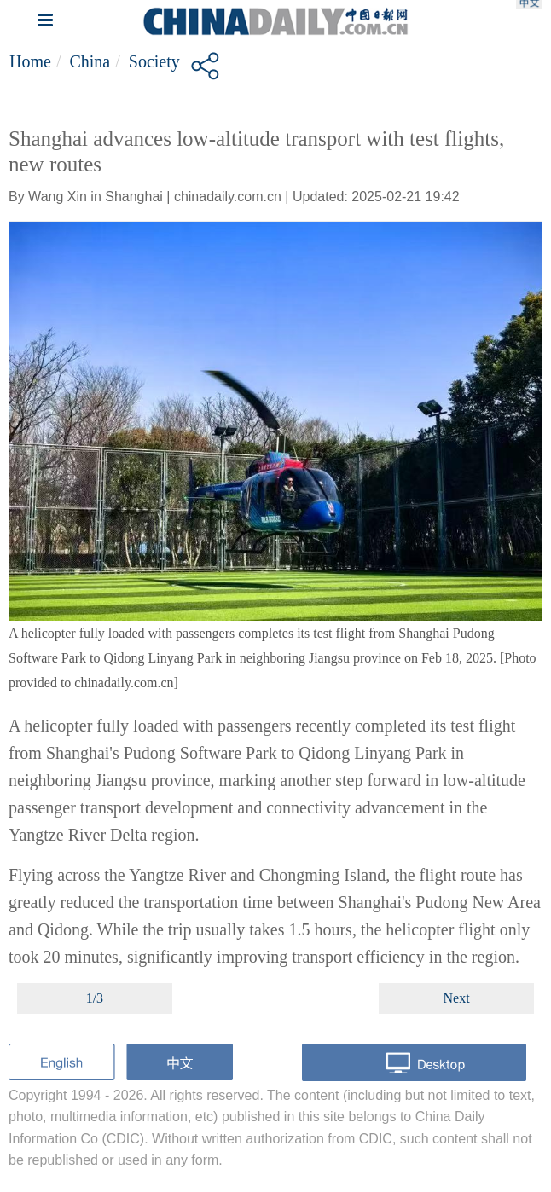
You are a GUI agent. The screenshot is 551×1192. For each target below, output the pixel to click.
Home (30, 61)
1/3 (94, 998)
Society (154, 61)
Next (457, 998)
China (89, 61)
